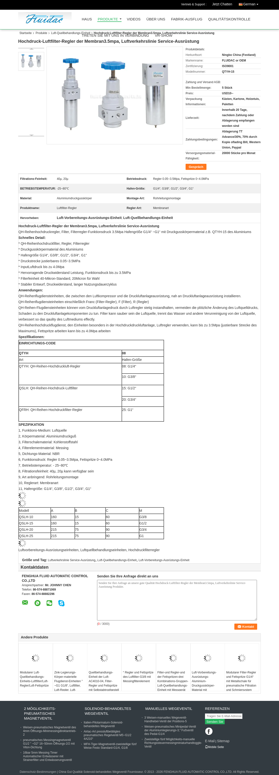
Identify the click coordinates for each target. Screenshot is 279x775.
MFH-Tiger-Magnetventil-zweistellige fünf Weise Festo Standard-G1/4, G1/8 (110, 745)
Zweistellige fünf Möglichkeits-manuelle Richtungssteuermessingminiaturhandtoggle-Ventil (173, 743)
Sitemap (223, 741)
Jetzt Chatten (222, 4)
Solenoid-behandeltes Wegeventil (108, 710)
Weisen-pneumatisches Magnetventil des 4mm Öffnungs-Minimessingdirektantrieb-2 (49, 731)
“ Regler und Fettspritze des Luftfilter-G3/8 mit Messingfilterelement (138, 677)
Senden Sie (214, 721)
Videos (134, 19)
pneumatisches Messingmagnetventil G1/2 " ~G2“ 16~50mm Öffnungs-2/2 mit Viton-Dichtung (49, 743)
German (252, 3)
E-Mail (210, 741)
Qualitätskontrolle (229, 19)
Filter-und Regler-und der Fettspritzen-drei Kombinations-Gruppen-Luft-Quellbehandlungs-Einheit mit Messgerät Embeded (172, 683)
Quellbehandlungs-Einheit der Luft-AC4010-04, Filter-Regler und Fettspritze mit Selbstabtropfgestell (104, 681)
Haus (87, 19)
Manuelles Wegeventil (168, 708)
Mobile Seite (214, 747)
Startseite (25, 33)
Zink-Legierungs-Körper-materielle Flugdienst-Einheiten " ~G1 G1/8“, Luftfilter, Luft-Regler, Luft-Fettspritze (68, 683)
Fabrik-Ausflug (186, 19)
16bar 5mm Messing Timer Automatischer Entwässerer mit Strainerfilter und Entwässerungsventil (47, 756)
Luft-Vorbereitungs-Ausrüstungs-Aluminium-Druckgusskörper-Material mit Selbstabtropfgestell (204, 683)
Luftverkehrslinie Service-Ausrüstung (71, 560)
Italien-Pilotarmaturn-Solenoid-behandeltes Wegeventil (103, 724)
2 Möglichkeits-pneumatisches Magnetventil (40, 713)
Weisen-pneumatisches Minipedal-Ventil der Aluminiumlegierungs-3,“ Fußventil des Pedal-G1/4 (170, 730)
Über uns (155, 19)
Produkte (108, 19)
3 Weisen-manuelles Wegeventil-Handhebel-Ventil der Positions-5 (165, 719)
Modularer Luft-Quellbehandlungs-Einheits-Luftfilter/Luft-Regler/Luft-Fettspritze (34, 679)
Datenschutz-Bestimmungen (38, 772)
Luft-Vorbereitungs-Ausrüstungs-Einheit (164, 560)
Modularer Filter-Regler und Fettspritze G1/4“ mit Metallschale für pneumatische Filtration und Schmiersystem (241, 681)
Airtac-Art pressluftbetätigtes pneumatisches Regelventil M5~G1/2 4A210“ (107, 735)
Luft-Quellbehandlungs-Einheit (70, 33)
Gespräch (196, 167)
